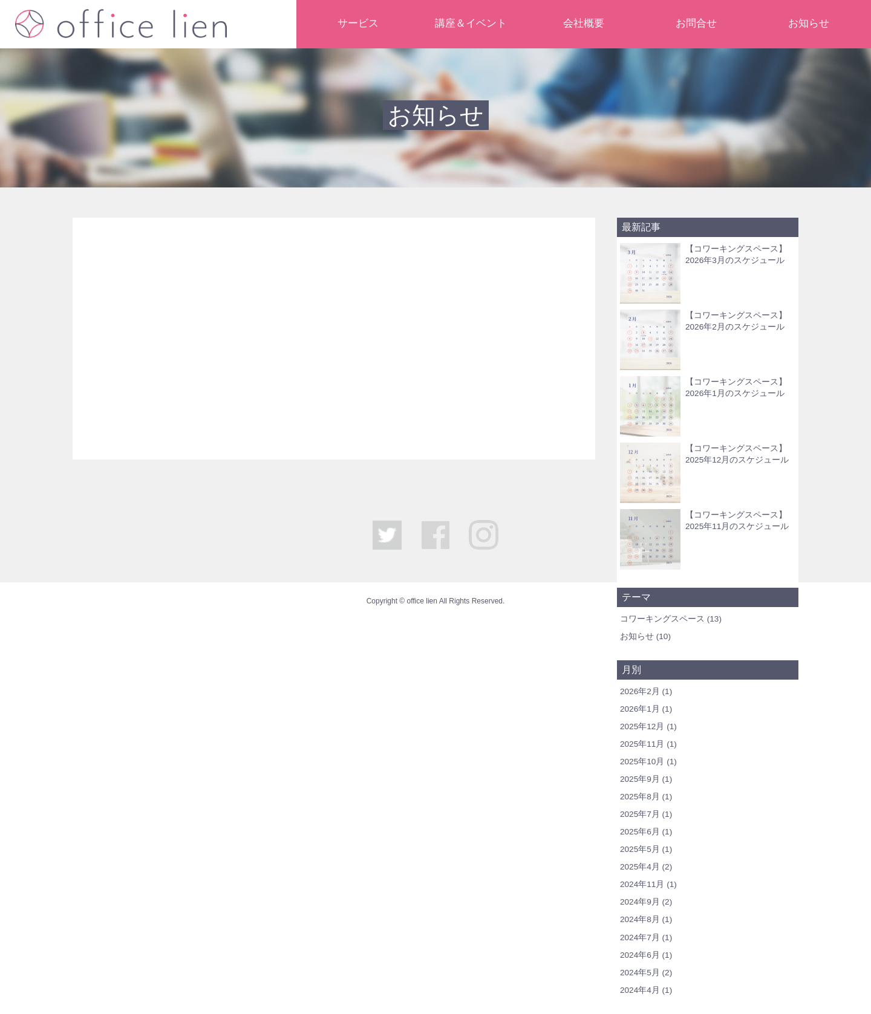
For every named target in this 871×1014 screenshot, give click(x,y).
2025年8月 (640, 796)
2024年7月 (640, 937)
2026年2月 (640, 691)
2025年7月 (640, 814)
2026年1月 (640, 708)
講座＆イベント (471, 23)
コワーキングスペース (662, 618)
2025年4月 (640, 866)
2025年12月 (642, 726)
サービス (358, 23)
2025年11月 (642, 744)
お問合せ (696, 23)
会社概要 (583, 23)
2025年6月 (640, 831)
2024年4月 (640, 990)
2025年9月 (640, 779)
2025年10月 (642, 761)
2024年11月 (642, 884)
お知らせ (808, 23)
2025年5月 (640, 849)
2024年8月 (640, 919)
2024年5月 (640, 972)
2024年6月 (640, 955)
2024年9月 (640, 901)
